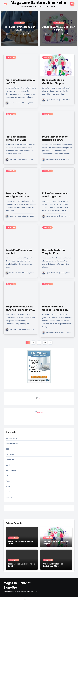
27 (45, 346)
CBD (7, 503)
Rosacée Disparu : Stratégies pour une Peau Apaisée (18, 196)
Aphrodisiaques (12, 498)
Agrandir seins (11, 492)
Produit (9, 546)
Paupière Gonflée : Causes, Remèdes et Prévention (54, 309)
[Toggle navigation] (5, 4)
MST (7, 530)
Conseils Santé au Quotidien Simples (58, 28)
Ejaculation (10, 508)
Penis (8, 535)
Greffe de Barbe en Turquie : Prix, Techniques (53, 253)
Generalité (19, 23)
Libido (8, 519)
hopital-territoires (13, 34)
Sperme (9, 551)
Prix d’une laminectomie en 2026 (19, 28)
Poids (8, 540)
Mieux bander (11, 524)
